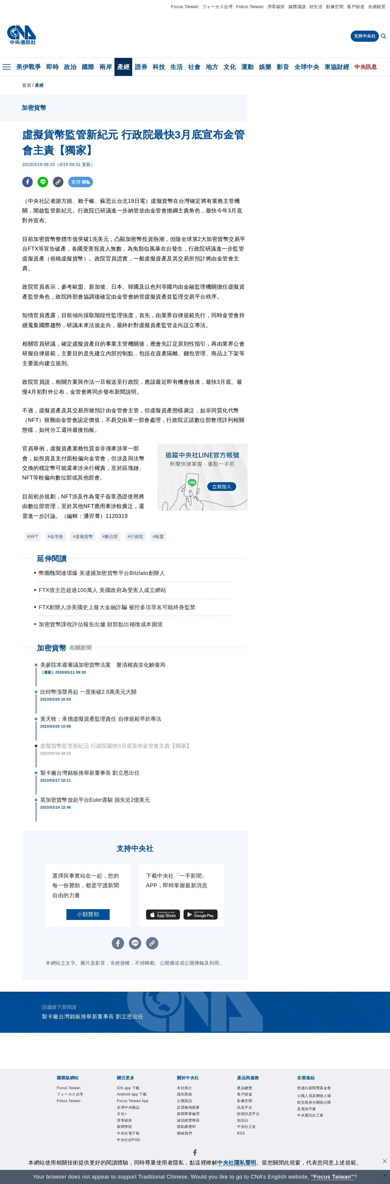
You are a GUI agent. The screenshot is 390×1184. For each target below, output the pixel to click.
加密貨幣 (51, 648)
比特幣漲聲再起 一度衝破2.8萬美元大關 (88, 692)
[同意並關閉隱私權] (385, 1162)
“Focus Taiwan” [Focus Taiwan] (332, 1177)
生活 (176, 67)
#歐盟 (158, 536)
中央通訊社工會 (310, 1115)
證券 (141, 67)
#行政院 (135, 536)
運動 (247, 67)
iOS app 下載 (128, 1088)
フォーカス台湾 (217, 7)
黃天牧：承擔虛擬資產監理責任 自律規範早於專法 (100, 719)
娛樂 (265, 67)
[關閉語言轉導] (385, 1176)
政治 (70, 67)
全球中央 (306, 67)
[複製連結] (58, 182)
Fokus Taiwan (250, 7)
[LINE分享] (43, 182)
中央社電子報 (128, 1133)
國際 (88, 67)
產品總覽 (244, 1088)
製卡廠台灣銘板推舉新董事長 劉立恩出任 (90, 773)
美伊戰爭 (28, 67)
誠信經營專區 (188, 1120)
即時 (52, 67)
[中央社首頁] (21, 35)
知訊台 (242, 1120)
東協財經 (336, 67)
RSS (241, 1133)
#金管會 (55, 536)
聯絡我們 (184, 1133)
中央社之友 (246, 1127)
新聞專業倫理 (188, 1114)
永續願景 (376, 7)
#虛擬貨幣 (83, 536)
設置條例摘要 (188, 1107)
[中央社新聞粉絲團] (195, 1153)
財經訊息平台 (248, 1114)
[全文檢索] (384, 36)
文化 (230, 67)
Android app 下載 (132, 1094)
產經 (123, 67)
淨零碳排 (276, 7)
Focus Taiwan (184, 7)
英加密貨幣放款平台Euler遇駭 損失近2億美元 (95, 800)
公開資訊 (184, 1101)
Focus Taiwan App (132, 1101)
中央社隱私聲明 (236, 1163)
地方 (212, 67)
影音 (283, 67)
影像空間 (334, 7)
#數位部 (110, 536)
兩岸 (105, 67)
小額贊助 (88, 914)
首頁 (26, 85)
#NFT (32, 536)
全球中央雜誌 (128, 1107)
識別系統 (184, 1094)
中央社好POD (128, 1140)
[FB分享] (27, 182)
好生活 (316, 7)
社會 (194, 67)
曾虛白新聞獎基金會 (314, 1088)
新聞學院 (124, 1127)
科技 (159, 67)
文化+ (122, 1114)
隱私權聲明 (186, 1127)
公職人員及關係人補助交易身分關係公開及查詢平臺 (314, 1102)
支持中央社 (365, 36)
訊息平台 (244, 1107)
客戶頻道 (355, 7)
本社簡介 (184, 1088)
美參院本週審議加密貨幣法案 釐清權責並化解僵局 (102, 665)
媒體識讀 (297, 7)
